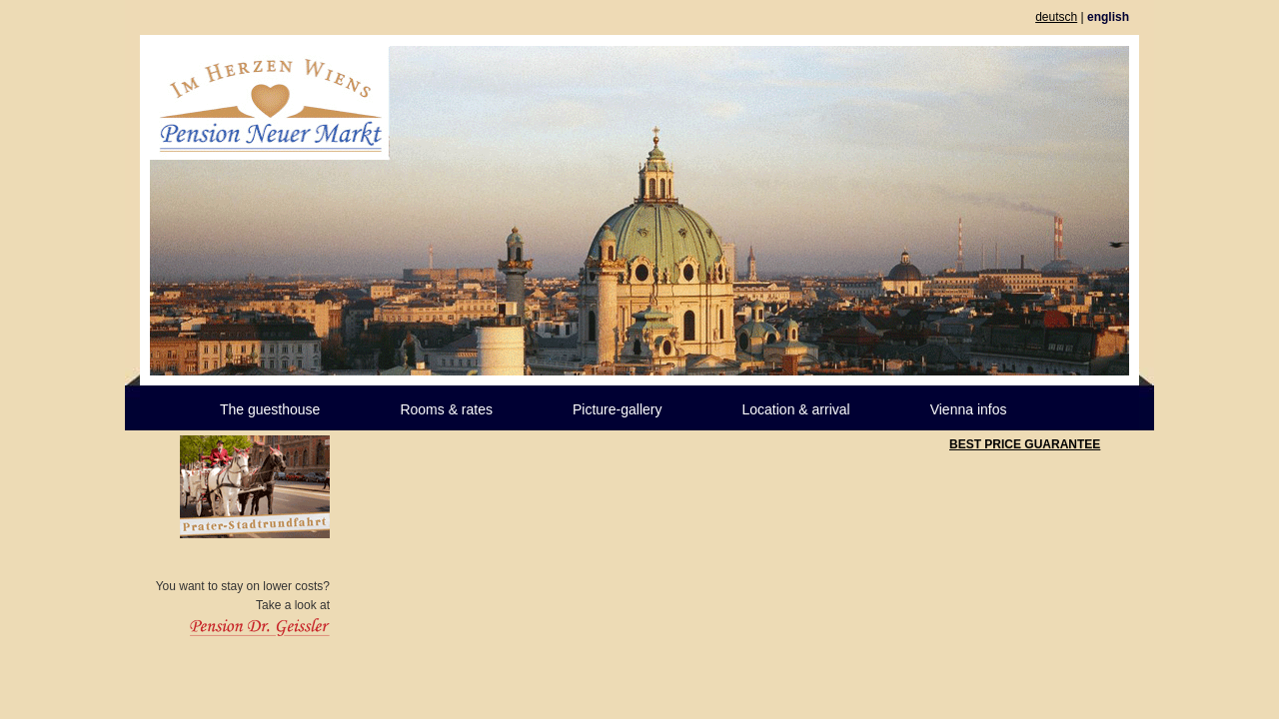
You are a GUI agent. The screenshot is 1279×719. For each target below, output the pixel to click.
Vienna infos (968, 409)
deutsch (1056, 17)
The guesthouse (270, 409)
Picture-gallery (617, 409)
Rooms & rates (446, 409)
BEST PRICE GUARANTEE (1024, 444)
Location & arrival (795, 409)
